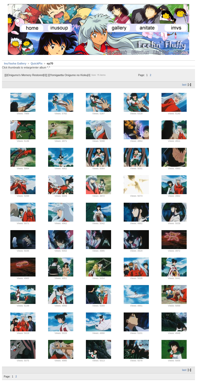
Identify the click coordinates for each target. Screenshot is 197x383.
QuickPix (37, 63)
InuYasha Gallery (15, 63)
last (184, 84)
